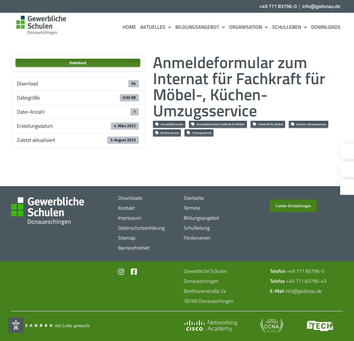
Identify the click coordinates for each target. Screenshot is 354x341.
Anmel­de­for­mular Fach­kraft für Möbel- (218, 124)
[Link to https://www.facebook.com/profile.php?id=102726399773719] (133, 271)
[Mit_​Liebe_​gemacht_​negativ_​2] (49, 325)
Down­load (77, 63)
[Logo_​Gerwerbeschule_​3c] (40, 18)
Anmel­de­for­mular (169, 124)
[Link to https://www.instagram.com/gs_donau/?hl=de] (121, 271)
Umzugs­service (199, 133)
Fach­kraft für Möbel (268, 124)
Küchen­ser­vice (167, 133)
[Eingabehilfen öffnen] (16, 325)
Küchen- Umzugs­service (308, 124)
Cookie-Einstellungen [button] (293, 206)
